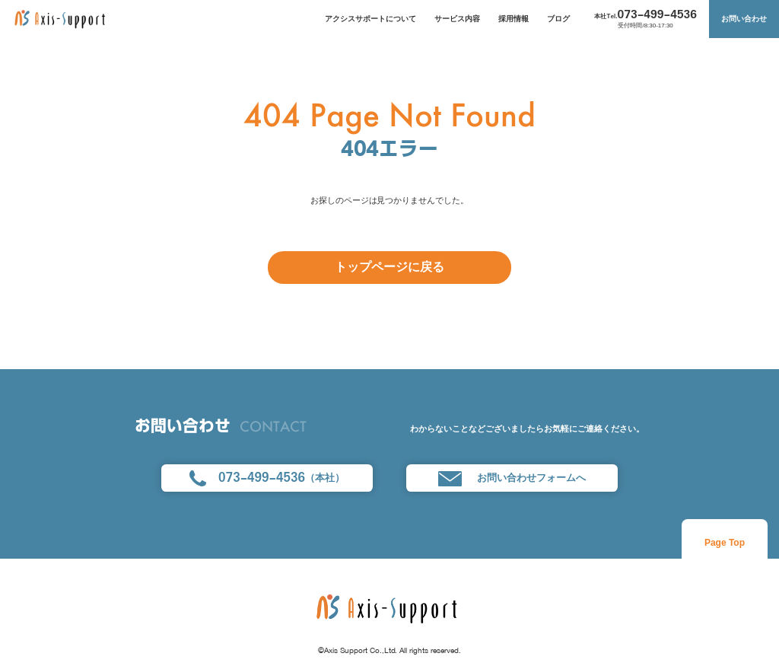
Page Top (724, 542)
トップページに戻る (389, 266)
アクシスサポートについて (370, 18)
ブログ (558, 18)
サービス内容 (457, 18)
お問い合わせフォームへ (511, 478)
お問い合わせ (744, 18)
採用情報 (513, 18)
